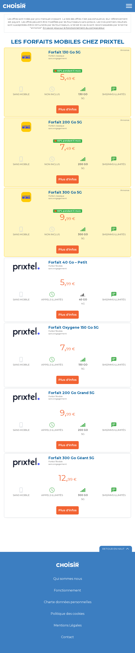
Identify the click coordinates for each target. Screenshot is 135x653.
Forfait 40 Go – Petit (67, 262)
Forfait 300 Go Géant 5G (71, 458)
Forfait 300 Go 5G (65, 192)
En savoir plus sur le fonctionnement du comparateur (74, 27)
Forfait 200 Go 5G (65, 122)
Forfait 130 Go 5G (64, 52)
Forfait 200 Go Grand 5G (71, 393)
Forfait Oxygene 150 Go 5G (73, 327)
